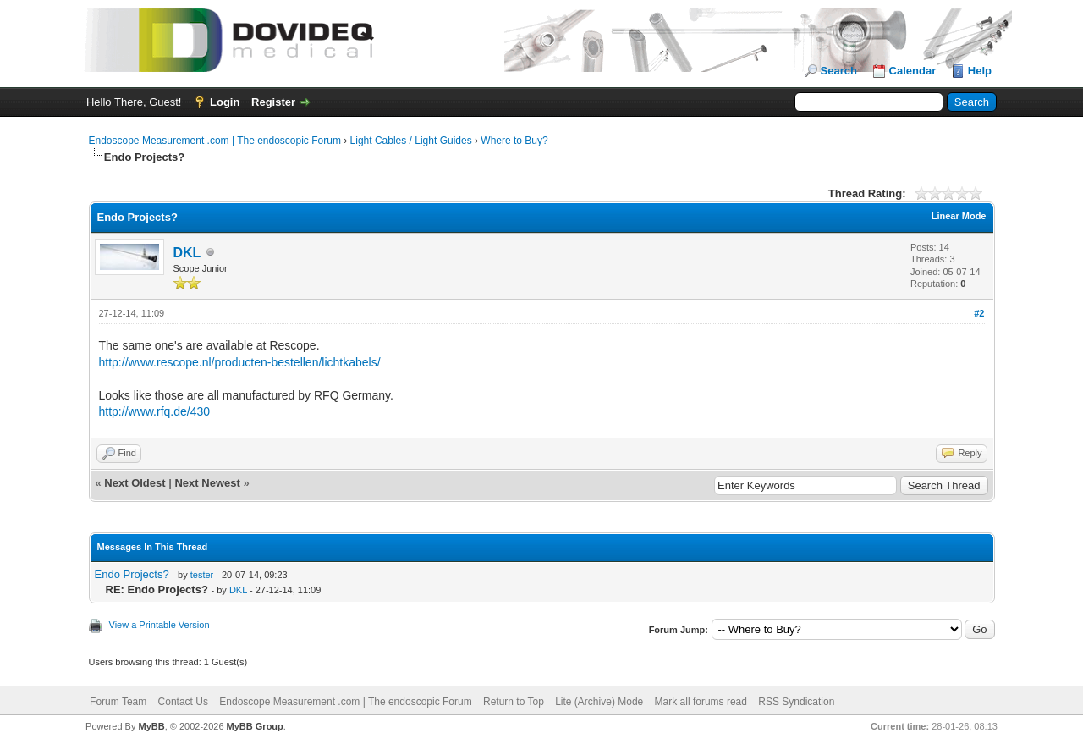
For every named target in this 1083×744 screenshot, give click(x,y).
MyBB (151, 726)
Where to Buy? (514, 140)
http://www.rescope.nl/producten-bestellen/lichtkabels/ (240, 362)
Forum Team (118, 702)
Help (980, 70)
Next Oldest (134, 483)
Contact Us (183, 702)
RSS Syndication (796, 702)
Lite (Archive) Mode (599, 702)
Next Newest (206, 483)
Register (273, 102)
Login (224, 102)
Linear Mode (959, 216)
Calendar (913, 70)
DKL (187, 252)
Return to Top (513, 702)
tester (202, 575)
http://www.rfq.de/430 (155, 411)
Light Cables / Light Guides (411, 140)
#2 (979, 313)
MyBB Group (255, 726)
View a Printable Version (159, 625)
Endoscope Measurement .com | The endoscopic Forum (215, 140)
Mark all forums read (701, 702)
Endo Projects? (132, 574)
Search (839, 70)
